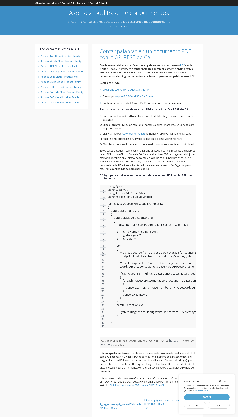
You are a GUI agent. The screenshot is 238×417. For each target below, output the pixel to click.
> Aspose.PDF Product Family (73, 3)
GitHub (119, 344)
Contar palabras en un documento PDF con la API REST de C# (145, 54)
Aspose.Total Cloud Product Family (60, 56)
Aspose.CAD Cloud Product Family (60, 97)
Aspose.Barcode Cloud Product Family (62, 92)
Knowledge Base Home (47, 3)
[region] (148, 258)
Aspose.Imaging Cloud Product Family (62, 71)
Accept (207, 397)
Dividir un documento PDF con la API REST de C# (137, 385)
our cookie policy (201, 391)
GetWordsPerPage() (133, 133)
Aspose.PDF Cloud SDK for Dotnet (134, 96)
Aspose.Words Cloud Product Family (61, 61)
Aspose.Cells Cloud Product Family (60, 76)
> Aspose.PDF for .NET (98, 3)
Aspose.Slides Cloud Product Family (61, 82)
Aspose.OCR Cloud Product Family (60, 102)
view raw (188, 340)
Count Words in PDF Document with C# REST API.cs (135, 340)
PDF (182, 65)
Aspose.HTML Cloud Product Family (61, 87)
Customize (195, 405)
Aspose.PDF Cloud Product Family (60, 66)
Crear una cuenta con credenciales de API (126, 89)
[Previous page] (122, 404)
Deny (219, 405)
